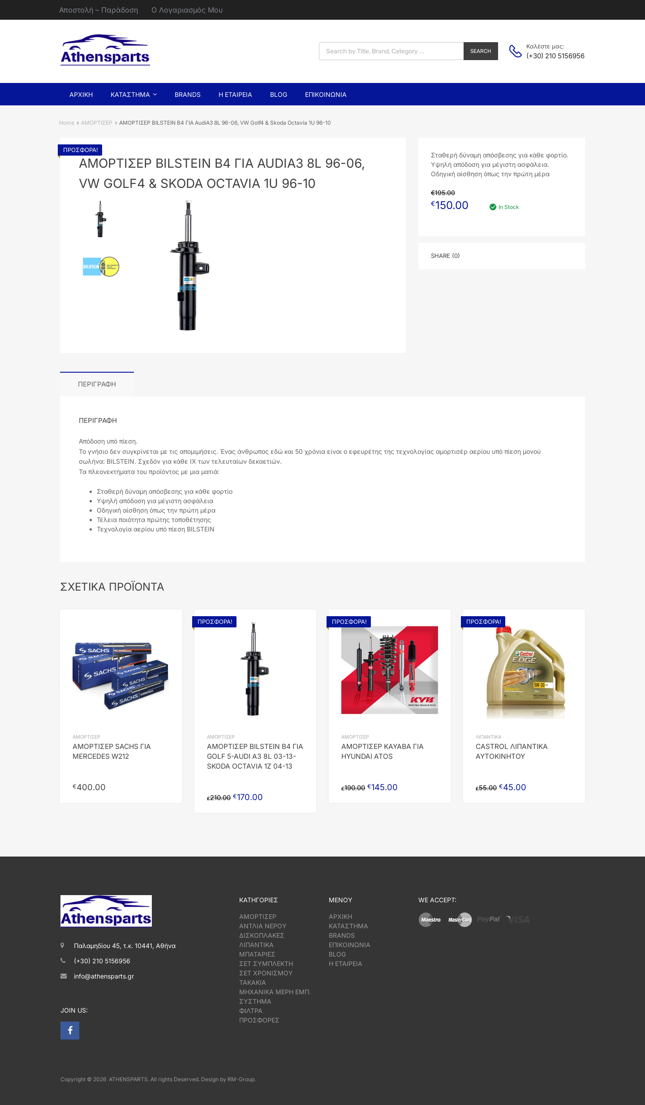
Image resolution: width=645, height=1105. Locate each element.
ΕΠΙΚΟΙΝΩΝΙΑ (349, 944)
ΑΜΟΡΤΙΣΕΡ (96, 122)
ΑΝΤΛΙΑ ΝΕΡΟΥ (263, 926)
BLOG (337, 954)
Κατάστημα (134, 94)
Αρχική (81, 94)
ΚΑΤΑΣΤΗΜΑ (348, 926)
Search (480, 51)
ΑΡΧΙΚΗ (340, 916)
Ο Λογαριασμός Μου (187, 9)
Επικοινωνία (326, 94)
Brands (188, 94)
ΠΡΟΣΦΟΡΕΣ (259, 1020)
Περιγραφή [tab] (97, 384)
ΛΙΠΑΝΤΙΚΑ (488, 737)
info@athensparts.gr (104, 976)
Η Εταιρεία (235, 94)
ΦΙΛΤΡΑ (250, 1010)
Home (66, 122)
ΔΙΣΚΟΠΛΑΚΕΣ (261, 935)
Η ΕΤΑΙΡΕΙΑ (345, 963)
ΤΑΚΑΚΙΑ (252, 982)
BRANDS (342, 935)
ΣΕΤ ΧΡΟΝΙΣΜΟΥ (266, 973)
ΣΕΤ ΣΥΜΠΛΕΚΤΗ (266, 963)
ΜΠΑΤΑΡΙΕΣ (257, 954)
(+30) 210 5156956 (548, 56)
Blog (278, 94)
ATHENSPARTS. (129, 1079)
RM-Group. (242, 1079)
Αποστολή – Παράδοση (98, 9)
